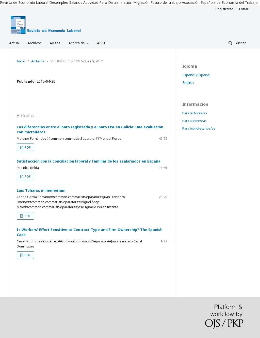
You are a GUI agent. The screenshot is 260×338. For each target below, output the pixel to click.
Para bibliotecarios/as (198, 128)
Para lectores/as (194, 113)
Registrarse (224, 9)
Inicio (21, 61)
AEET (101, 43)
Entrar (243, 9)
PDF (27, 147)
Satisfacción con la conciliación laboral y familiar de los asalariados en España (88, 161)
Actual (14, 43)
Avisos (55, 43)
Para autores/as (194, 120)
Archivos (35, 43)
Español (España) (196, 75)
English (188, 82)
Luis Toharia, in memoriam (41, 190)
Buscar (239, 43)
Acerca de (77, 43)
